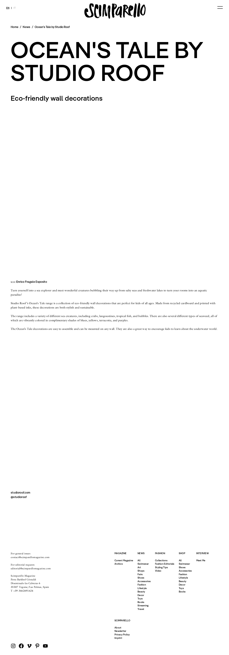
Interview (202, 553)
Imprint (118, 637)
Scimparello (122, 620)
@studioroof (19, 497)
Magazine (120, 553)
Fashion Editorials (164, 563)
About (117, 627)
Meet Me (200, 560)
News (26, 27)
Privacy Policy (122, 634)
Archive (118, 563)
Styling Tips (161, 567)
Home (14, 27)
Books (141, 602)
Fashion (142, 584)
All (139, 560)
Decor (141, 595)
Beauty (141, 591)
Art (139, 567)
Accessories (144, 581)
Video (158, 570)
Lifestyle (142, 588)
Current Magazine (123, 560)
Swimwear (143, 563)
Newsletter (120, 631)
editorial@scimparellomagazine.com (31, 568)
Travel (141, 609)
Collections (161, 560)
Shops (141, 570)
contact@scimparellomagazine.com (30, 557)
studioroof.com (20, 492)
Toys (140, 598)
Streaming (143, 605)
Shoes (141, 577)
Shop (182, 553)
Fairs (140, 574)
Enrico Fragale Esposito (31, 281)
